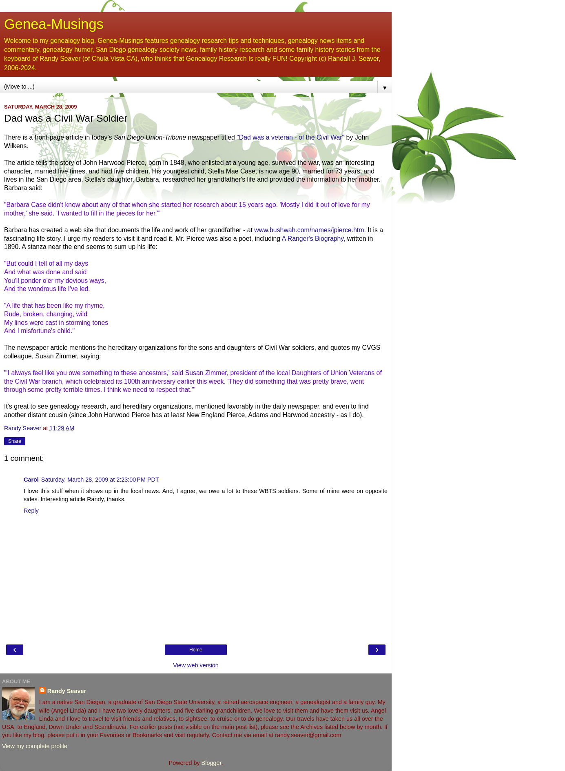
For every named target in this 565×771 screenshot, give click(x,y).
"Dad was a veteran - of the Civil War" (291, 137)
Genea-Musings (54, 24)
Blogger (212, 763)
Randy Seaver (66, 691)
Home (195, 650)
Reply (31, 510)
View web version (196, 665)
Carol (31, 479)
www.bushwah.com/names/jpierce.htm (309, 230)
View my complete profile (34, 746)
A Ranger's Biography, (314, 238)
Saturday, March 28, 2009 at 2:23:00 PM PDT (100, 479)
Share (14, 441)
